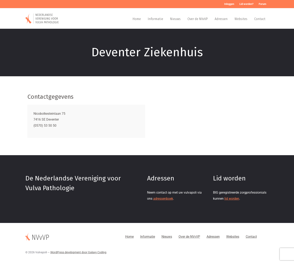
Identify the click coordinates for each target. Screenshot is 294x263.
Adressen (221, 19)
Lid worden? (246, 3)
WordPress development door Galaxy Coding (78, 252)
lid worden (231, 198)
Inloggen (229, 3)
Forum (262, 3)
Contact (259, 19)
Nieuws (175, 19)
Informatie (155, 19)
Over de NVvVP (197, 19)
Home (136, 19)
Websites (241, 19)
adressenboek (163, 198)
